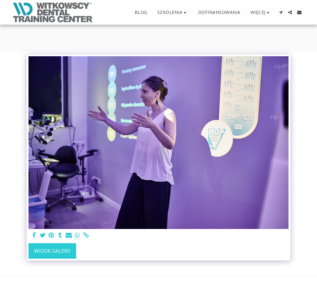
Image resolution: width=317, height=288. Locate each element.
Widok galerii (52, 251)
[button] (173, 12)
